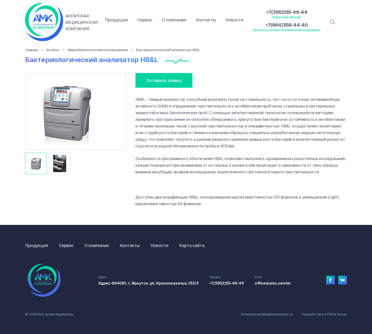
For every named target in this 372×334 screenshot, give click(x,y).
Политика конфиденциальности (267, 314)
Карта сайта (192, 245)
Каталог (53, 50)
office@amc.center (273, 283)
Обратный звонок (286, 17)
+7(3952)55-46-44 (286, 12)
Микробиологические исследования (98, 50)
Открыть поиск (332, 22)
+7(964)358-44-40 (286, 24)
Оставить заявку (164, 80)
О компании (174, 19)
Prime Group (337, 314)
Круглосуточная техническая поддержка (287, 30)
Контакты (206, 19)
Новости (234, 19)
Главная (31, 50)
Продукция (116, 19)
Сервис (144, 19)
